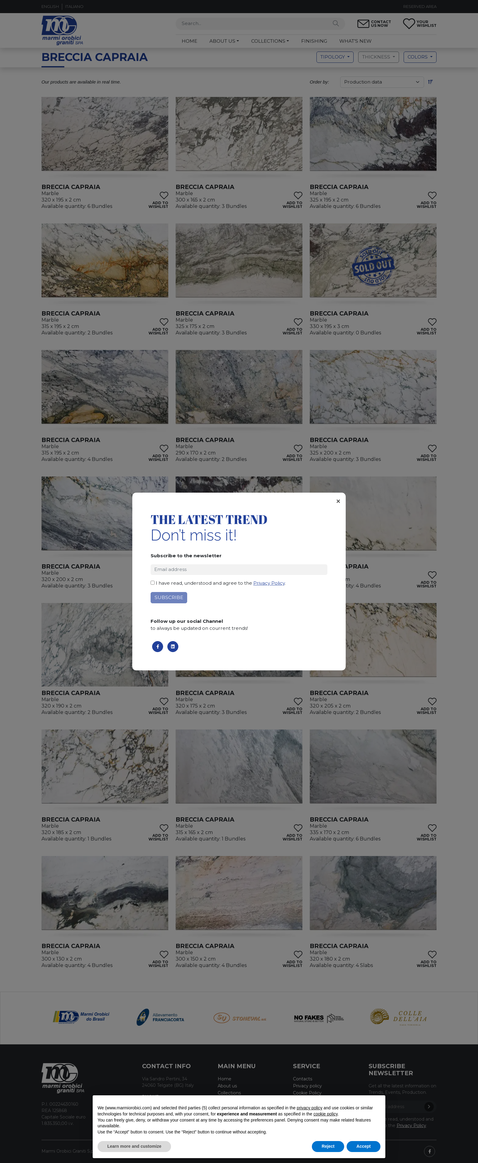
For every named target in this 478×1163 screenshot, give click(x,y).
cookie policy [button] (325, 1113)
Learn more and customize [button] (134, 1146)
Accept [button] (363, 1146)
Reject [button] (328, 1146)
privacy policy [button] (309, 1107)
